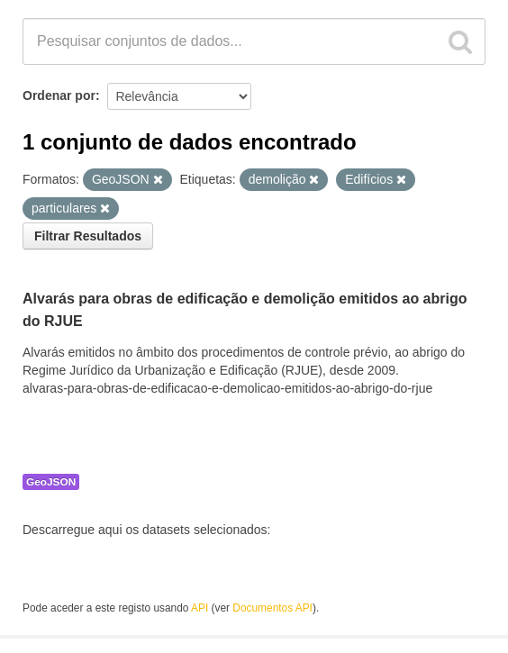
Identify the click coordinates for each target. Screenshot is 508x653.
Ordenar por (59, 95)
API (199, 608)
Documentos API (272, 608)
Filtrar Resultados (87, 236)
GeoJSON (51, 482)
